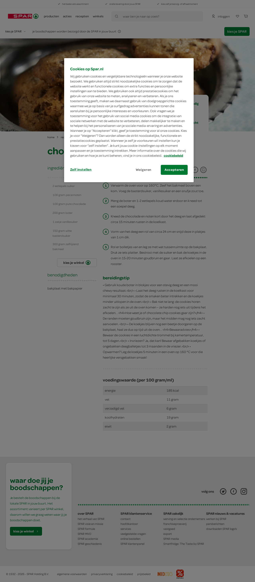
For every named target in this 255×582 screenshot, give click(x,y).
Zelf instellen (81, 169)
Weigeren (144, 169)
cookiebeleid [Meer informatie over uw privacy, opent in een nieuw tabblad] (173, 155)
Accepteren (174, 169)
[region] (129, 120)
